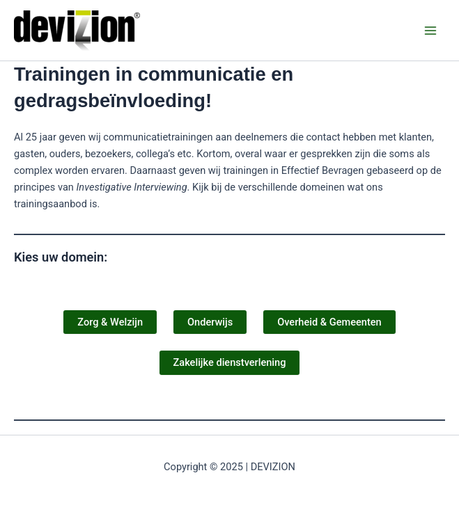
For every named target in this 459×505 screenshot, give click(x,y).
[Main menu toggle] (430, 30)
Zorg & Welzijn (110, 322)
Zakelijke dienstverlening (229, 362)
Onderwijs (210, 322)
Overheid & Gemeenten (329, 322)
